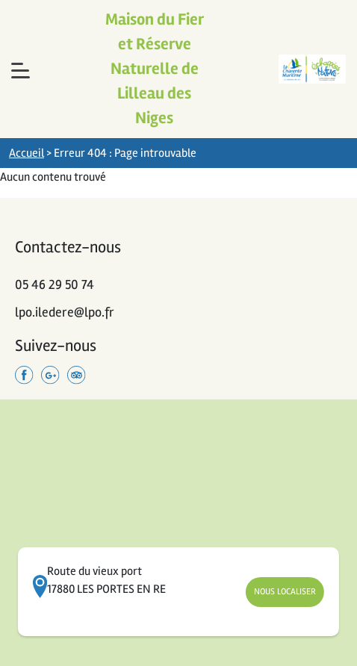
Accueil (26, 153)
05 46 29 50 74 (54, 284)
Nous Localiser (285, 591)
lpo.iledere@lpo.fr (64, 312)
